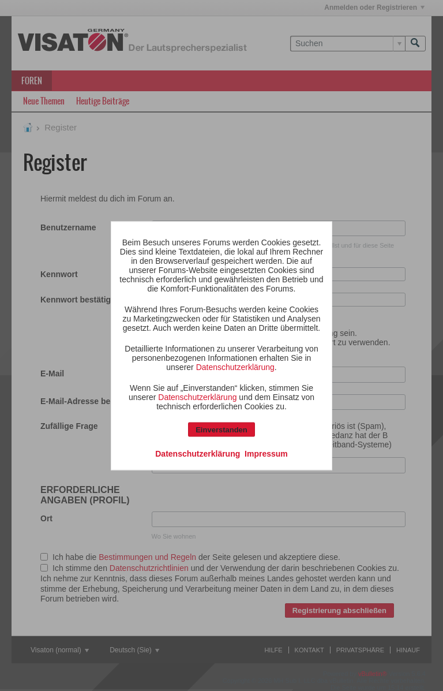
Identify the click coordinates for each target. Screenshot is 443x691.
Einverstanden (221, 429)
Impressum (266, 453)
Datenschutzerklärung (235, 366)
